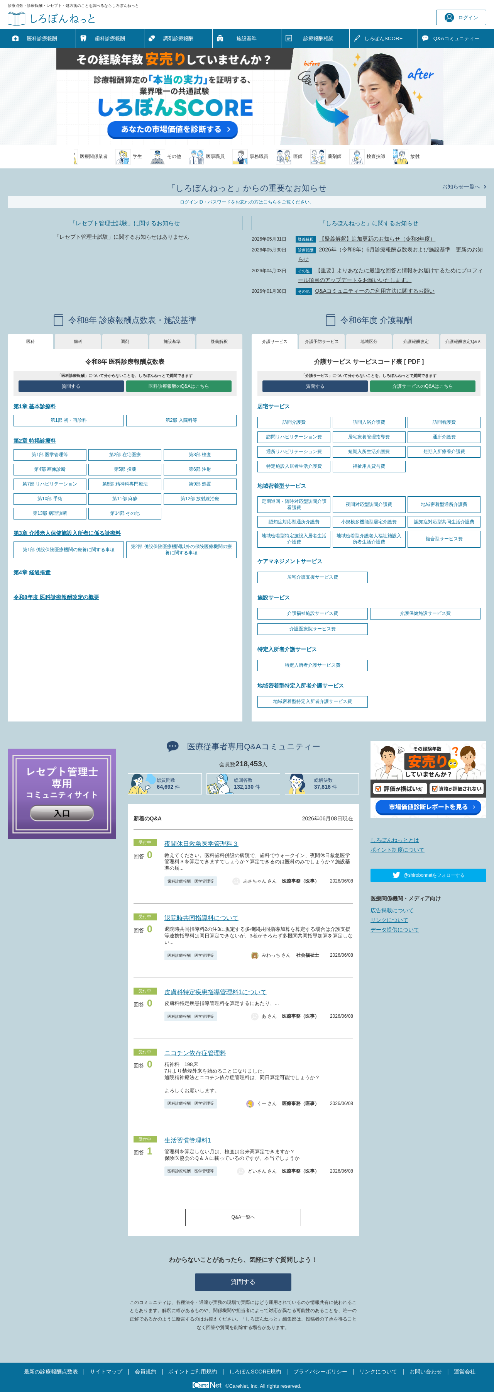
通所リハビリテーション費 (294, 451)
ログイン (461, 17)
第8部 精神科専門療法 (125, 484)
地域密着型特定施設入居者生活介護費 (294, 539)
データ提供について (394, 930)
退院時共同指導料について (201, 918)
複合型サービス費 (444, 539)
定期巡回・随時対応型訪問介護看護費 (294, 504)
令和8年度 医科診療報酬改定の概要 (56, 597)
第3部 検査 (200, 454)
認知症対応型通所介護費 (294, 522)
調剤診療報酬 (178, 38)
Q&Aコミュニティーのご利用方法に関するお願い (375, 291)
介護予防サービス (322, 341)
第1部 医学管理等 (50, 454)
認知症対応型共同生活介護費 (444, 522)
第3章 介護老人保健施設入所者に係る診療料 (67, 533)
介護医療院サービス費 (312, 628)
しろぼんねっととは (394, 840)
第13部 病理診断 (50, 513)
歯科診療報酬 (110, 38)
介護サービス (275, 341)
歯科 (78, 341)
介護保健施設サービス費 (425, 613)
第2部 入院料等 (181, 420)
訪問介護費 (294, 422)
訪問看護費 (444, 422)
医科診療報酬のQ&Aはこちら (179, 386)
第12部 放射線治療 (200, 498)
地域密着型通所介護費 (444, 504)
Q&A (456, 38)
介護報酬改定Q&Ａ (463, 341)
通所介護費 (444, 437)
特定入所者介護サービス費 (312, 665)
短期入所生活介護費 (369, 451)
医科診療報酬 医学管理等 (190, 955)
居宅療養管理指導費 (369, 437)
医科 (30, 341)
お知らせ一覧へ (461, 186)
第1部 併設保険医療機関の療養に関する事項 (69, 549)
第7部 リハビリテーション (49, 484)
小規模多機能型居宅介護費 (369, 522)
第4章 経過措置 (32, 572)
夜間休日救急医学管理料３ (201, 843)
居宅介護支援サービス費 (312, 577)
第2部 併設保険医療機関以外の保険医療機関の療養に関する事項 (181, 549)
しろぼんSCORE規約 (255, 1371)
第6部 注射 (200, 469)
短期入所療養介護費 (444, 451)
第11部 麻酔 (124, 498)
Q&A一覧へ (243, 1217)
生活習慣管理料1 (187, 1140)
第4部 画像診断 (50, 469)
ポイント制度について (397, 850)
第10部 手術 (50, 498)
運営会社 (464, 1371)
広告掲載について (392, 910)
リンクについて (389, 920)
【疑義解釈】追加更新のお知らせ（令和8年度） (377, 239)
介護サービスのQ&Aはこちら (422, 386)
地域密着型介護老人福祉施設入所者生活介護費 (369, 539)
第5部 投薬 (125, 469)
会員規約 (145, 1371)
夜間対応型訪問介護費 (369, 504)
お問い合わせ (425, 1371)
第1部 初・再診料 (69, 420)
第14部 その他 (125, 513)
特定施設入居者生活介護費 (294, 466)
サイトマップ (106, 1371)
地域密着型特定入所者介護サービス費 (312, 701)
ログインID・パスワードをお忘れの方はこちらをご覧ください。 (247, 202)
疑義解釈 (219, 341)
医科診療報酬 (42, 38)
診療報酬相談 (318, 38)
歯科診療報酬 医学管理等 (190, 881)
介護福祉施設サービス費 (312, 613)
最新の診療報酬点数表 (51, 1371)
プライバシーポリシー (320, 1371)
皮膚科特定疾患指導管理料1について (215, 992)
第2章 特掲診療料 (35, 441)
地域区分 (368, 341)
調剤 (125, 341)
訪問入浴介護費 (369, 422)
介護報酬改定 (416, 341)
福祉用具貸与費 (369, 466)
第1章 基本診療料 (35, 406)
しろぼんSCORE (383, 38)
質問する (71, 386)
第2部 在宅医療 (125, 454)
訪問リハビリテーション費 (294, 437)
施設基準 (247, 38)
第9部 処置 (200, 484)
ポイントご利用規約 (192, 1371)
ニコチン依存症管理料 (195, 1053)
